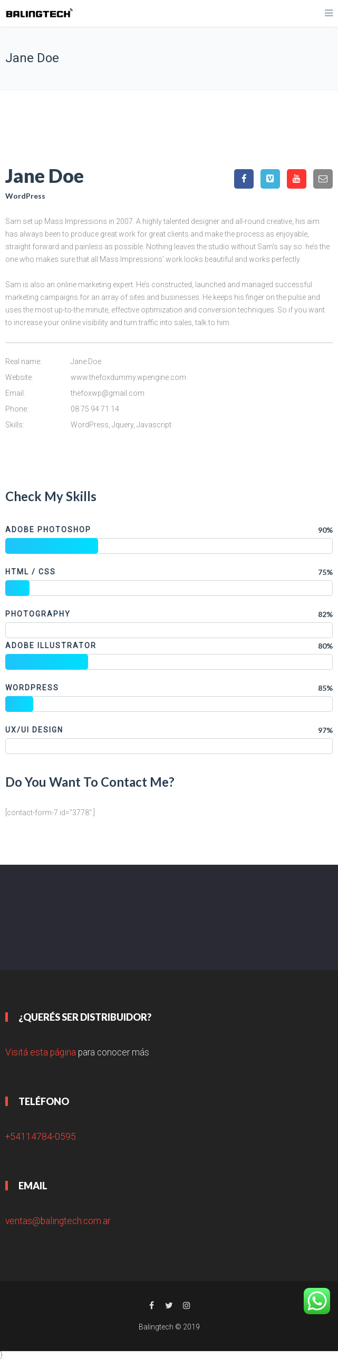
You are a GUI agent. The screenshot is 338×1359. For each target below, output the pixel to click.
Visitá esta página (40, 1052)
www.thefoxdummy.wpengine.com (128, 377)
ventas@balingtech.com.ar (57, 1221)
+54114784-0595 (40, 1136)
